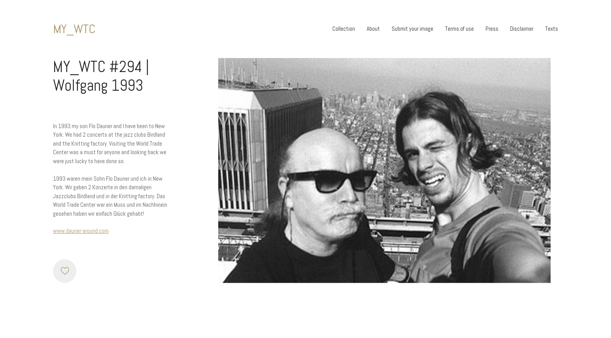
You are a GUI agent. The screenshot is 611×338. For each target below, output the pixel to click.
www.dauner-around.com (81, 230)
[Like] (64, 271)
